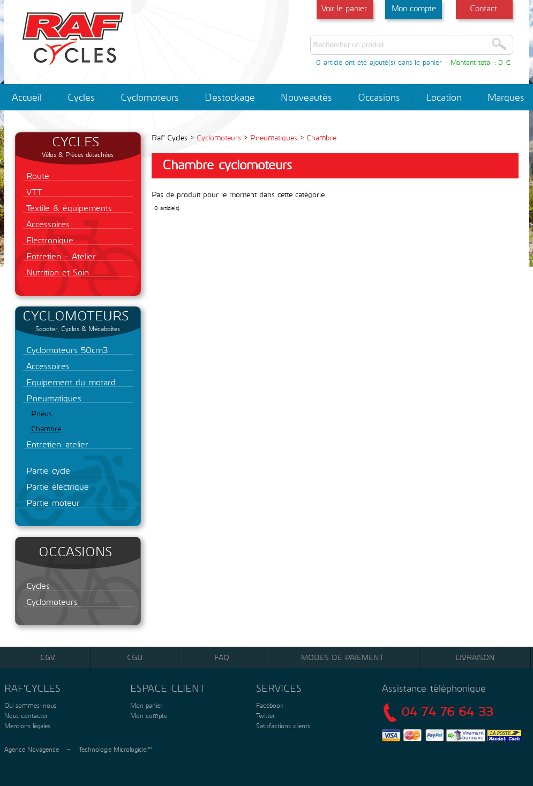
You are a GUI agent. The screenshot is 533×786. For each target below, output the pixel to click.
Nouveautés (306, 97)
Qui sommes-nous (29, 705)
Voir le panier (344, 8)
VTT (32, 191)
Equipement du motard (69, 381)
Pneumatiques (52, 397)
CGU (134, 657)
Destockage (230, 97)
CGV (47, 657)
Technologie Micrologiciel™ (116, 749)
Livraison (475, 657)
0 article (329, 62)
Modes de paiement (342, 657)
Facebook (270, 705)
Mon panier (145, 705)
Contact (483, 8)
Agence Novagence (31, 749)
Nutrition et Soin (56, 272)
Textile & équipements (67, 207)
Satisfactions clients (282, 725)
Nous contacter (25, 715)
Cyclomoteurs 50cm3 (65, 349)
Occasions (379, 97)
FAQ (222, 657)
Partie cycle (46, 470)
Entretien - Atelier (59, 255)
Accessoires (46, 223)
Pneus (41, 413)
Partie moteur (51, 502)
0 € (504, 62)
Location (444, 97)
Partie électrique (56, 486)
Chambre (46, 428)
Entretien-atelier (55, 444)
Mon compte (414, 8)
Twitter (265, 715)
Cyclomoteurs (150, 97)
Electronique (48, 239)
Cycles (81, 97)
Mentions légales (26, 725)
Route (36, 175)
